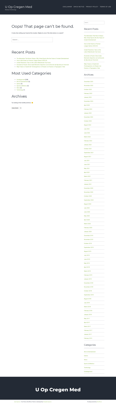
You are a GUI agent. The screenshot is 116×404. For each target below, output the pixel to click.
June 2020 (87, 212)
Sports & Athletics (22, 86)
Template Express (47, 401)
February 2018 (88, 310)
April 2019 (87, 267)
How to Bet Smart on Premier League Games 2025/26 (32, 60)
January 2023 (88, 113)
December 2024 (88, 101)
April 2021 (87, 172)
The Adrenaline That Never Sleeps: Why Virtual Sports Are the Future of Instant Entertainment (43, 58)
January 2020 (88, 231)
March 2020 (87, 223)
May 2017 (87, 318)
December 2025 (88, 81)
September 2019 (89, 247)
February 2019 (88, 275)
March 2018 (87, 306)
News (18, 88)
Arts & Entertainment (22, 81)
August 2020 (87, 204)
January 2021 (88, 184)
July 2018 (87, 303)
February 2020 (88, 227)
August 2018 (87, 299)
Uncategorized (21, 79)
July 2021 (87, 160)
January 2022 (88, 145)
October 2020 (88, 196)
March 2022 (87, 137)
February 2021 (88, 180)
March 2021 (87, 176)
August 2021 (87, 156)
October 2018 (88, 291)
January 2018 (88, 314)
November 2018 (88, 287)
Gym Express (17, 401)
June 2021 (87, 164)
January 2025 (88, 97)
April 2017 (87, 322)
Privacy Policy (92, 7)
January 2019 (88, 279)
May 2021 (87, 168)
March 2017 (87, 326)
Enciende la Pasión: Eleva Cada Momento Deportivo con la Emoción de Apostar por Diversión (43, 64)
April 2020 (87, 220)
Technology (20, 90)
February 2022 (88, 141)
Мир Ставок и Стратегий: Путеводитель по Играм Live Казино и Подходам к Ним (41, 67)
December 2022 (88, 117)
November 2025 (88, 85)
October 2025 (88, 89)
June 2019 (87, 259)
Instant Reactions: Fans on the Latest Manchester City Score (34, 62)
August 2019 (87, 251)
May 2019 (87, 263)
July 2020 (87, 208)
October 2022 (88, 121)
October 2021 (88, 148)
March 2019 (87, 271)
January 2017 (88, 334)
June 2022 (87, 133)
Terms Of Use (105, 7)
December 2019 (88, 235)
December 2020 (88, 188)
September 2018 (89, 295)
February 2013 (88, 338)
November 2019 (88, 239)
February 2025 (88, 93)
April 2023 (87, 105)
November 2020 (88, 192)
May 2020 (87, 216)
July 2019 (87, 255)
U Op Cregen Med (18, 7)
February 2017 (88, 330)
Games (19, 83)
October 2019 (88, 243)
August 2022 (87, 125)
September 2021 (89, 152)
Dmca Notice (79, 7)
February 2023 (88, 109)
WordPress (99, 401)
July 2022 (87, 129)
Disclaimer (67, 7)
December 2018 (88, 283)
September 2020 (89, 200)
